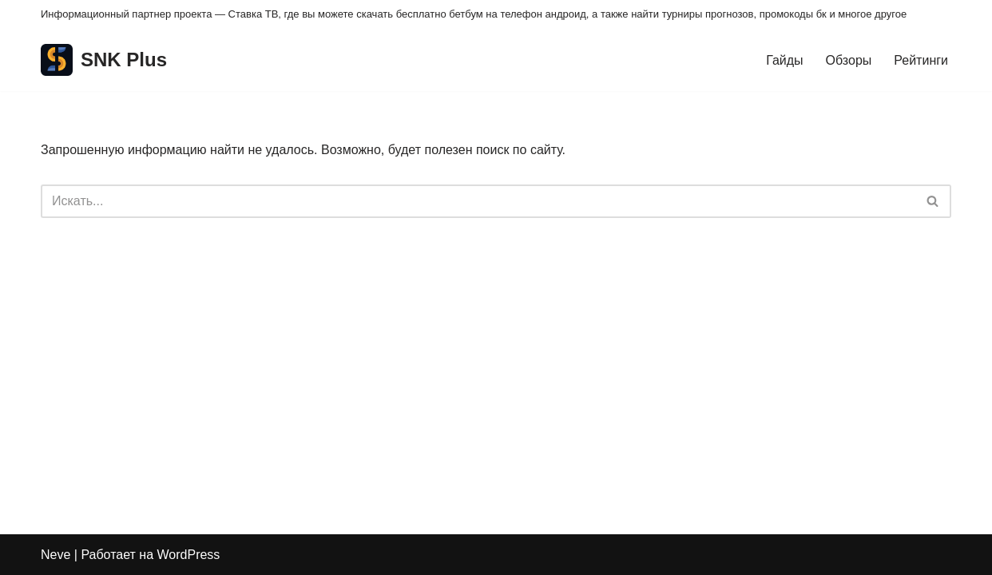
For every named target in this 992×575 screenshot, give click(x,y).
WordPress (188, 554)
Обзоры (849, 60)
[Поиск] (478, 201)
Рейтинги (921, 60)
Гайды (784, 60)
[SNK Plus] (104, 60)
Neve (55, 554)
